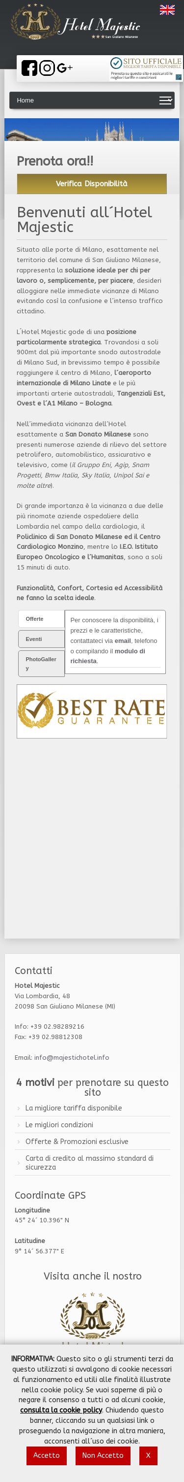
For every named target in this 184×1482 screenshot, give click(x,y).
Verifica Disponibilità (92, 183)
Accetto (46, 1455)
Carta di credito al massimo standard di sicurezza (90, 1163)
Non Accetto (103, 1455)
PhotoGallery (41, 663)
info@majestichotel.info (71, 1057)
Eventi (34, 639)
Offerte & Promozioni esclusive (77, 1142)
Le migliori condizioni (59, 1125)
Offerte (34, 619)
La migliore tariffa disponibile (74, 1108)
